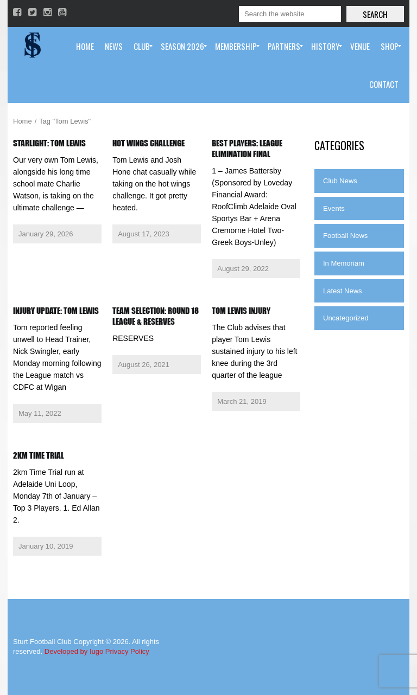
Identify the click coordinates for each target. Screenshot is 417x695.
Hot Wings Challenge (148, 143)
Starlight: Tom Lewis (49, 143)
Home (22, 121)
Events (334, 208)
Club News (340, 181)
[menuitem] (85, 46)
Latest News (342, 291)
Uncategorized (346, 318)
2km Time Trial (38, 455)
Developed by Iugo (74, 651)
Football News (345, 235)
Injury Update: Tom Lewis (56, 311)
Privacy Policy (127, 651)
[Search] (290, 14)
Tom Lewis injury (241, 311)
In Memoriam (343, 263)
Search (375, 14)
